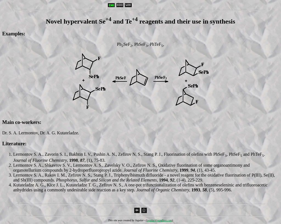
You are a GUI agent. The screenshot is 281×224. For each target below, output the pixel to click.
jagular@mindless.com (159, 220)
